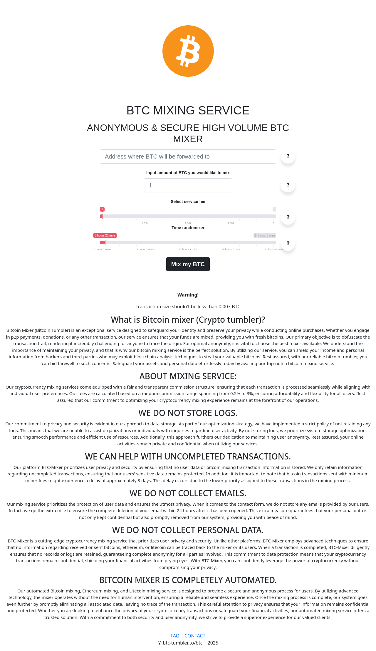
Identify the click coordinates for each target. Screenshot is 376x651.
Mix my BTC (188, 264)
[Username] (188, 156)
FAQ (175, 635)
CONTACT (194, 635)
